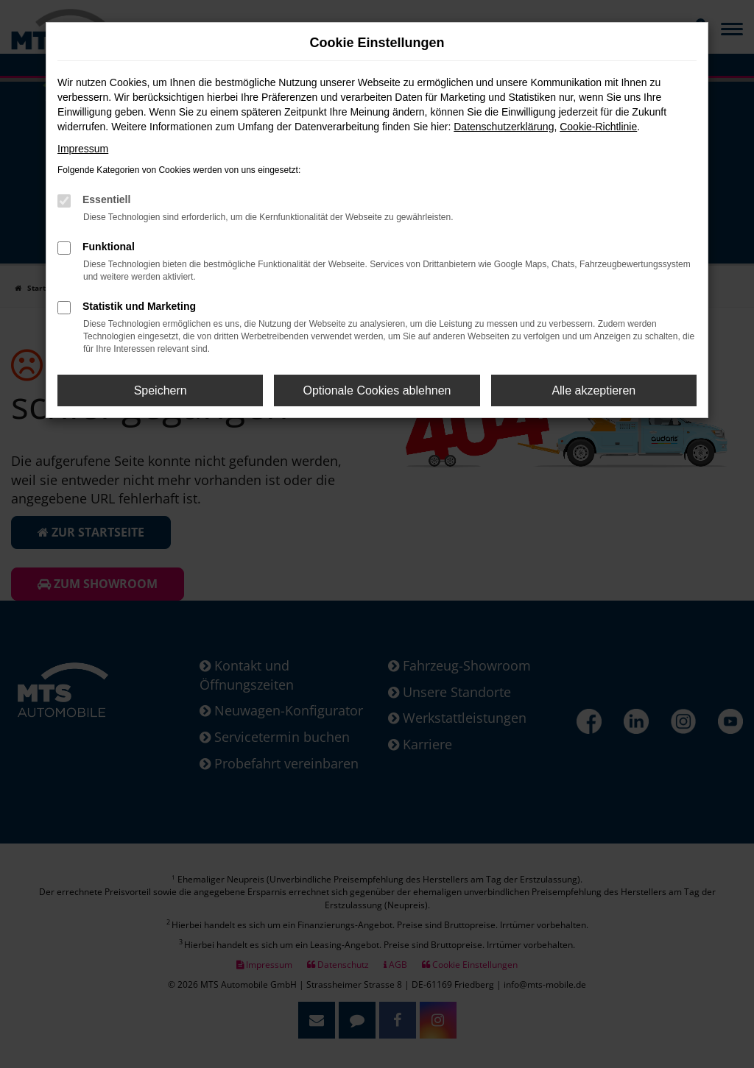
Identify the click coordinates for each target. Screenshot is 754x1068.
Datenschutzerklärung (504, 126)
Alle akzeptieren (593, 390)
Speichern (160, 390)
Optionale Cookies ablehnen (377, 390)
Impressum (82, 149)
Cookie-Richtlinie (598, 126)
